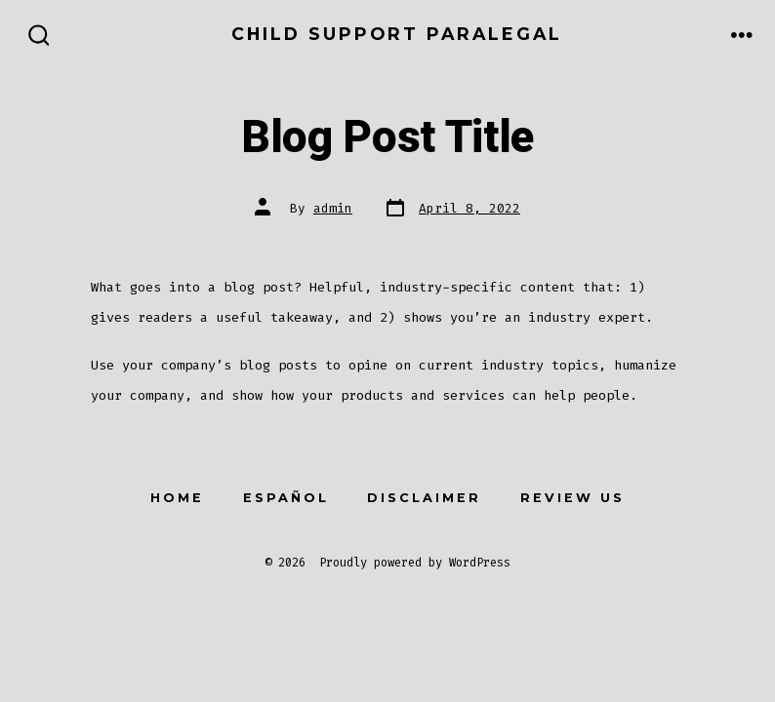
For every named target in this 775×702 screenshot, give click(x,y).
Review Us (572, 497)
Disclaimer (424, 497)
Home (177, 497)
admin (332, 208)
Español (286, 497)
